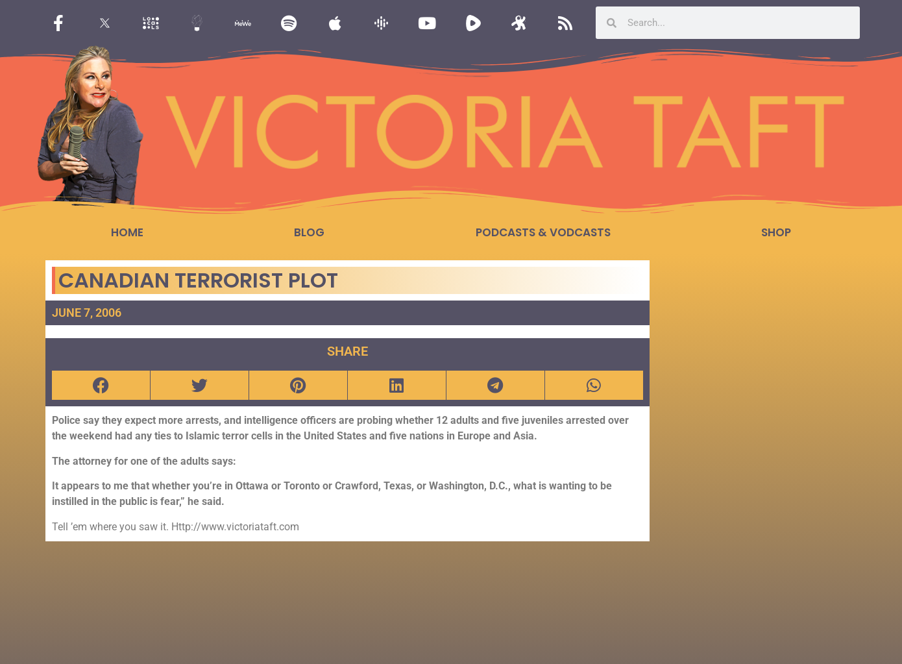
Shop (776, 232)
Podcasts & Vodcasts (543, 232)
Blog (309, 232)
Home (127, 232)
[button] (101, 385)
